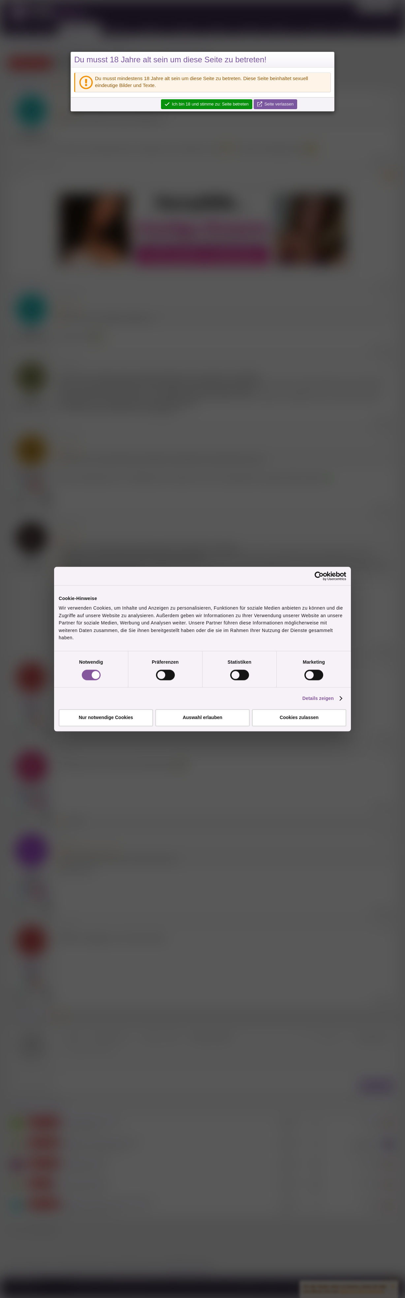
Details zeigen (318, 698)
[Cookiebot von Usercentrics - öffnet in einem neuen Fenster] (317, 576)
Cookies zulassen (299, 717)
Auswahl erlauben (202, 717)
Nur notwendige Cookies (106, 717)
